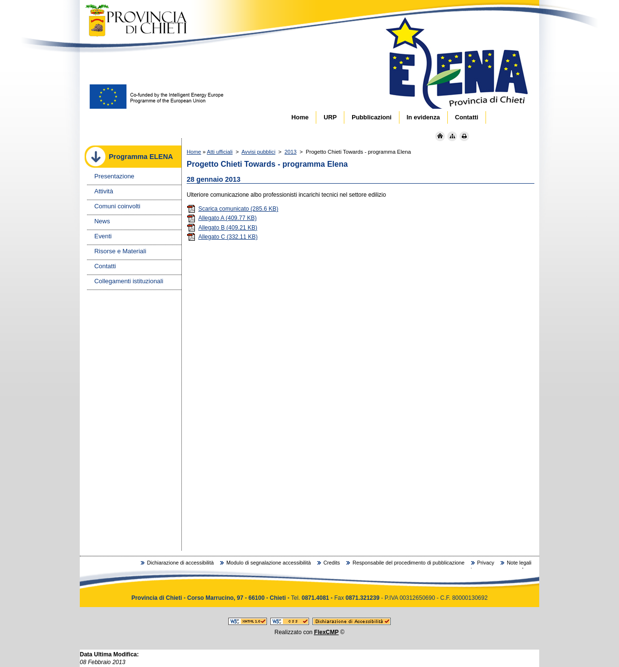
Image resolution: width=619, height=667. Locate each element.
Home (194, 152)
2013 (290, 152)
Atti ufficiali (220, 152)
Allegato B (222, 227)
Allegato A (222, 218)
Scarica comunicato (232, 208)
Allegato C (222, 236)
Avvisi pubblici (258, 152)
